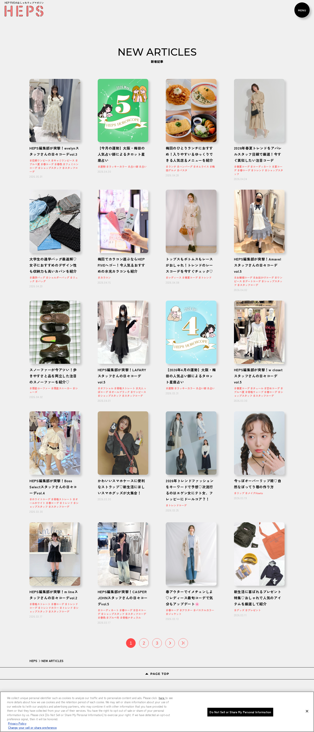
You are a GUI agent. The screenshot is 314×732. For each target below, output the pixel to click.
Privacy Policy (17, 723)
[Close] (307, 711)
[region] (157, 711)
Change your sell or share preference (32, 727)
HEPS (33, 661)
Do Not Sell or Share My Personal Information (240, 712)
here (162, 698)
